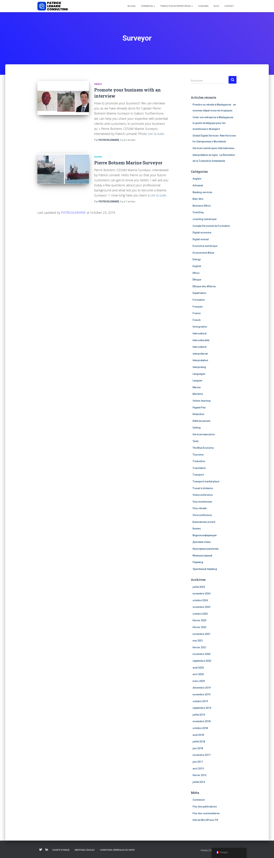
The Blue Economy (203, 447)
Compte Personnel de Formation (211, 226)
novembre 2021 (201, 634)
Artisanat (198, 185)
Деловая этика (202, 542)
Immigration (200, 326)
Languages (199, 374)
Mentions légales (85, 850)
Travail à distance (203, 488)
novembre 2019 (201, 694)
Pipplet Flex (199, 407)
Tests (196, 441)
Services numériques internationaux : (214, 148)
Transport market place (206, 481)
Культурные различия (205, 548)
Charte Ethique (61, 850)
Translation (199, 468)
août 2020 (198, 667)
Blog (216, 6)
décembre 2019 (202, 687)
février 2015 (199, 775)
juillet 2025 (199, 587)
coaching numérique (205, 219)
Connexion (199, 799)
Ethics (196, 273)
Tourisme (198, 454)
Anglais (197, 178)
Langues (197, 380)
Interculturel (200, 347)
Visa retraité (200, 508)
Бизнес (197, 528)
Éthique (197, 279)
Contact (229, 6)
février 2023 (199, 620)
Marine (98, 157)
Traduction (199, 461)
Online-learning (202, 400)
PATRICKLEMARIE (73, 212)
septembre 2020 (202, 660)
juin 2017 (198, 761)
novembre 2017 (201, 755)
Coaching (203, 6)
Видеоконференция (205, 535)
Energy (98, 84)
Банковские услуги (204, 522)
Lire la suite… (157, 134)
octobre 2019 (200, 701)
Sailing (197, 427)
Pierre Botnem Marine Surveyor (128, 163)
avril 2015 (198, 768)
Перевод (198, 562)
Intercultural (200, 333)
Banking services (202, 192)
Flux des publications (205, 806)
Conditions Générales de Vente (117, 850)
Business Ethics (202, 205)
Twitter (40, 850)
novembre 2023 (201, 607)
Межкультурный (202, 555)
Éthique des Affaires (204, 286)
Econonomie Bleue (203, 252)
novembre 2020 (201, 654)
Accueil (131, 6)
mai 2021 (198, 640)
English (197, 266)
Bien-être (198, 199)
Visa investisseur (202, 501)
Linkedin (47, 850)
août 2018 (198, 735)
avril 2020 (198, 674)
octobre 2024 (200, 600)
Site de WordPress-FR (205, 820)
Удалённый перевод (205, 569)
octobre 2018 (200, 728)
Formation (148, 6)
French (197, 320)
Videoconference (203, 494)
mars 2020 (199, 681)
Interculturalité (201, 340)
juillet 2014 (199, 782)
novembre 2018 (201, 721)
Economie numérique (205, 246)
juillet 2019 (199, 714)
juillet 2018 (199, 741)
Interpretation (200, 360)
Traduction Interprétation (176, 6)
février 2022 (199, 627)
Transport (198, 474)
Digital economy (202, 232)
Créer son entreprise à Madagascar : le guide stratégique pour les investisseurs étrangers (214, 123)
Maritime (198, 394)
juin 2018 (198, 748)
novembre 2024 (201, 593)
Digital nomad (201, 239)
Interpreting (199, 367)
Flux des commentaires (206, 813)
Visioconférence (202, 515)
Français (198, 306)
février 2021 (199, 647)
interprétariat (200, 353)
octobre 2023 (200, 613)
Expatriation (199, 293)
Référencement (201, 421)
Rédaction (198, 414)
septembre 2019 (202, 708)
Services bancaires (204, 434)
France (197, 313)
